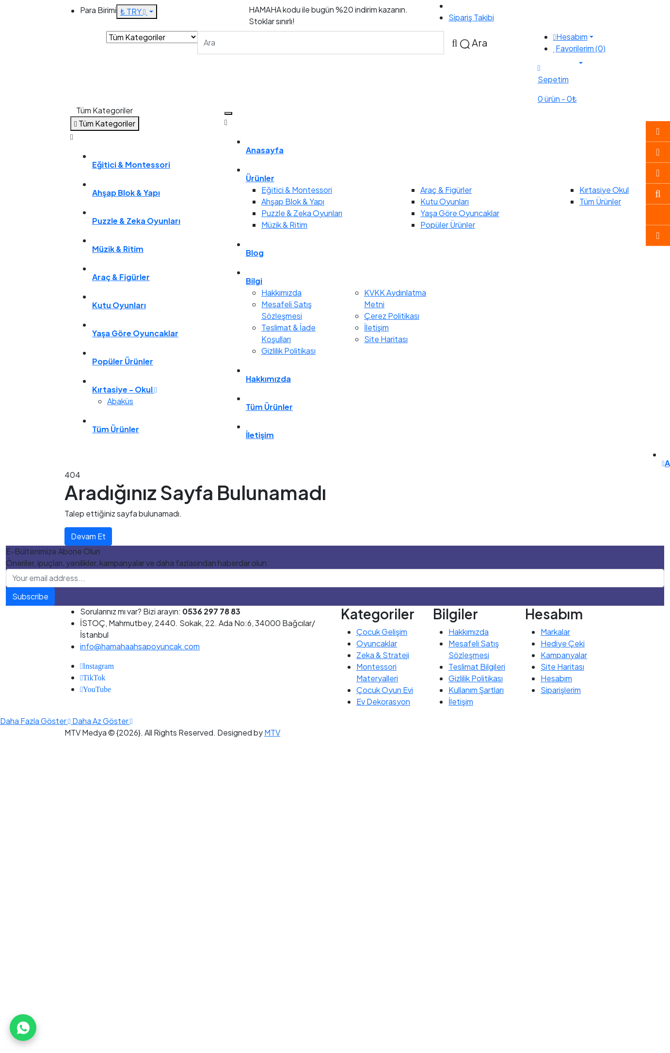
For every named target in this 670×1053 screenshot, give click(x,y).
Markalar (555, 632)
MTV (272, 732)
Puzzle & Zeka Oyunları (301, 213)
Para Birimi (98, 10)
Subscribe (30, 596)
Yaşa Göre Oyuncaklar (459, 213)
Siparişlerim (561, 690)
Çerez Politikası (391, 316)
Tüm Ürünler (600, 201)
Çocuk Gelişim (381, 632)
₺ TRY (133, 11)
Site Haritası (386, 339)
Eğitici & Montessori (296, 190)
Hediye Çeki (563, 643)
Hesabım (556, 678)
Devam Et (88, 536)
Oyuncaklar (376, 643)
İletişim (376, 327)
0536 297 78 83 (477, 5)
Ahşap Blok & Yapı (292, 201)
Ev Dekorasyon (383, 701)
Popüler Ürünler (447, 225)
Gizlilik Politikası (288, 351)
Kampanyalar (564, 655)
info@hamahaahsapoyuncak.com (140, 646)
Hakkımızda (281, 292)
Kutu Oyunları (444, 201)
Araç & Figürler (446, 190)
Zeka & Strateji (382, 655)
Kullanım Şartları (476, 690)
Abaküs (120, 401)
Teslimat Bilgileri (476, 666)
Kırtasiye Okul (604, 190)
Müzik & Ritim (284, 225)
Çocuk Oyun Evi (384, 690)
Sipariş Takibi (471, 17)
